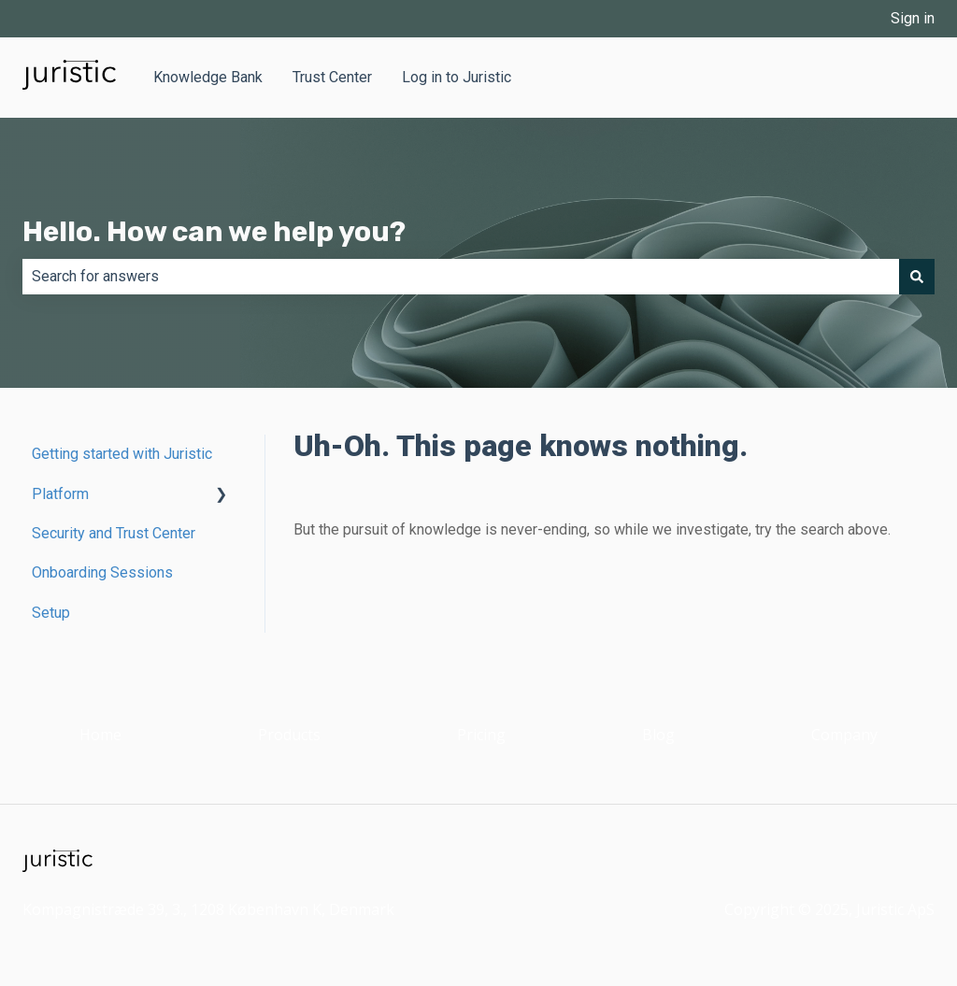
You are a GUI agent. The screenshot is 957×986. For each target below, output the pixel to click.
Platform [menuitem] (60, 494)
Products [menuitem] (289, 734)
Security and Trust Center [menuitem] (113, 533)
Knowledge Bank (208, 77)
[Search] (917, 276)
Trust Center (332, 77)
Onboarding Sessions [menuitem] (102, 572)
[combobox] (460, 276)
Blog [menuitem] (658, 734)
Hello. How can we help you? (214, 232)
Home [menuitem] (100, 734)
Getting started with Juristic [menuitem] (122, 454)
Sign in (913, 18)
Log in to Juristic (456, 77)
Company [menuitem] (844, 734)
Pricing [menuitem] (481, 734)
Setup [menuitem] (51, 613)
